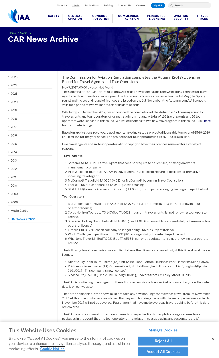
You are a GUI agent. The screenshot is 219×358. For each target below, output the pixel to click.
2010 (14, 185)
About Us (62, 5)
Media (76, 5)
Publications (92, 5)
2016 (14, 135)
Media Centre (19, 210)
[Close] (213, 339)
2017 (14, 127)
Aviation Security (181, 17)
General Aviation (75, 17)
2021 (14, 93)
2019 (14, 110)
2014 (14, 152)
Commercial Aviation (128, 17)
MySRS (158, 5)
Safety (54, 15)
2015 (14, 143)
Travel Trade (202, 17)
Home (13, 33)
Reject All (163, 341)
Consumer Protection (100, 17)
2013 (14, 160)
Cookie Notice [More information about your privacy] (52, 349)
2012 (14, 168)
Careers (140, 5)
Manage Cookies (163, 330)
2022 (14, 85)
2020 (14, 102)
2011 (13, 177)
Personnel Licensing (156, 17)
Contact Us (124, 5)
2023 (14, 77)
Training (108, 5)
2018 (14, 118)
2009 (14, 194)
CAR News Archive (23, 219)
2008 (14, 202)
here (207, 121)
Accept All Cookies (163, 351)
